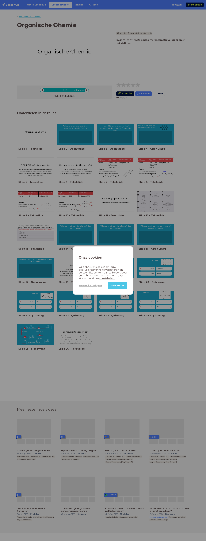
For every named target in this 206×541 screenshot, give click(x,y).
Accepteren (118, 285)
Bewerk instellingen (90, 285)
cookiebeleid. (107, 278)
